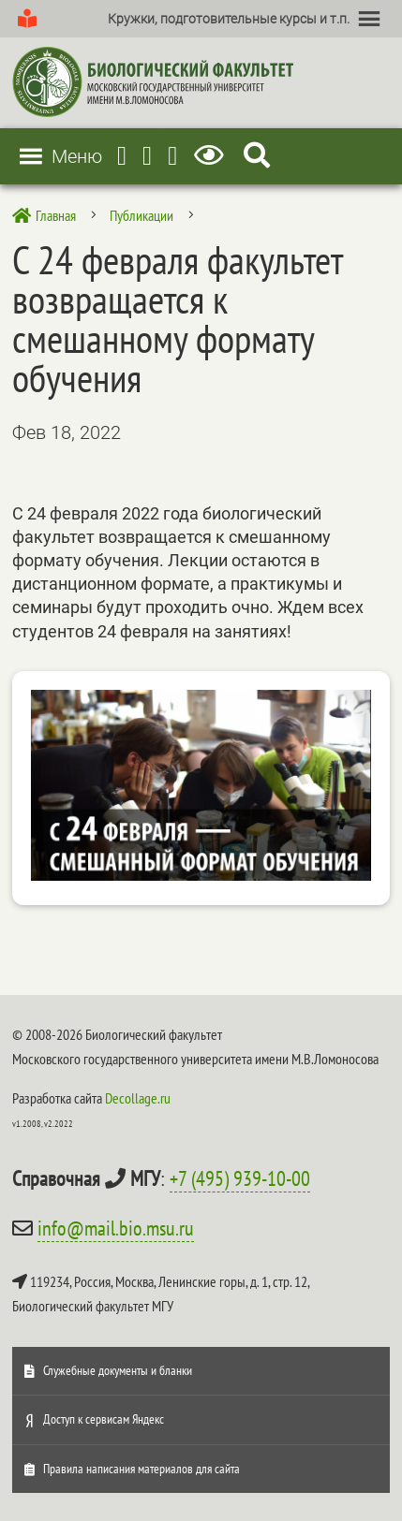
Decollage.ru (138, 1098)
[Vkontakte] (172, 156)
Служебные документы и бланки (117, 1370)
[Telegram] (122, 156)
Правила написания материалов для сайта (141, 1468)
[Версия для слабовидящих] (212, 156)
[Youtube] (147, 156)
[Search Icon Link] (256, 156)
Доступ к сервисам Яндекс (103, 1419)
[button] (229, 18)
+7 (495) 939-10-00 (240, 1178)
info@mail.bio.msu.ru (115, 1228)
